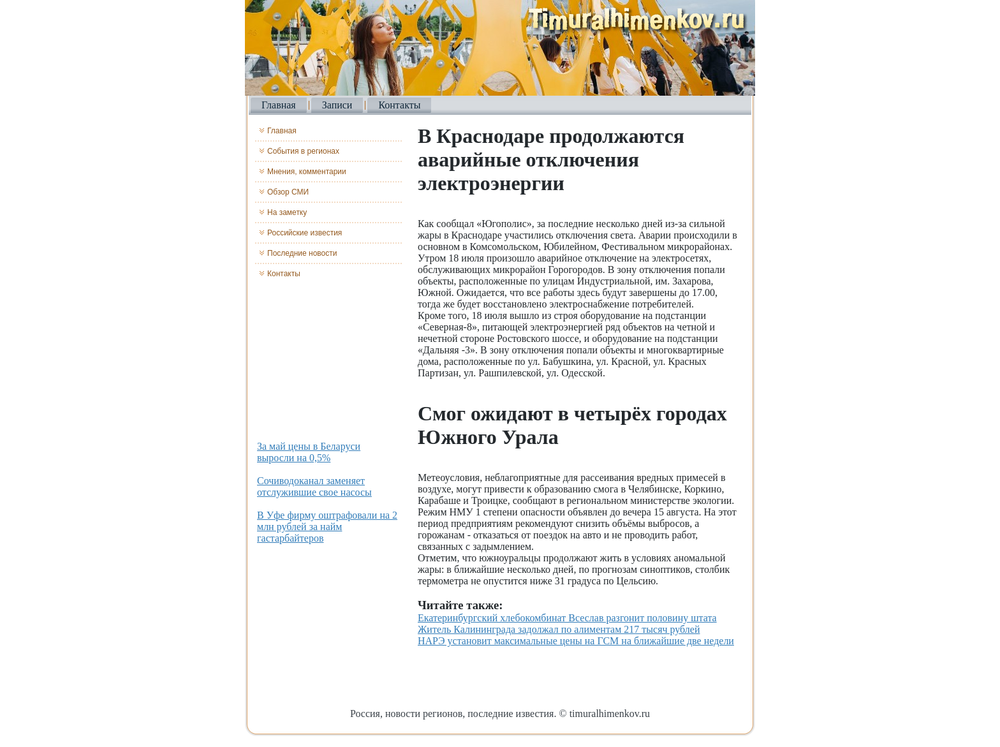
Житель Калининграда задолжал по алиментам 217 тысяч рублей (559, 629)
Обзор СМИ (288, 192)
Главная (278, 105)
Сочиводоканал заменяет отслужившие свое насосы (314, 486)
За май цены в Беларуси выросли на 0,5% (308, 452)
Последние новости (302, 253)
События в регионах (303, 151)
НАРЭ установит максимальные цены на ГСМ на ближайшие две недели (576, 640)
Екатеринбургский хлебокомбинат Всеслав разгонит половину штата (567, 617)
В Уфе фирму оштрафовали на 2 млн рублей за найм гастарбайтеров (327, 527)
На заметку (287, 212)
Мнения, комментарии (306, 171)
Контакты (399, 105)
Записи (337, 105)
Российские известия (304, 232)
